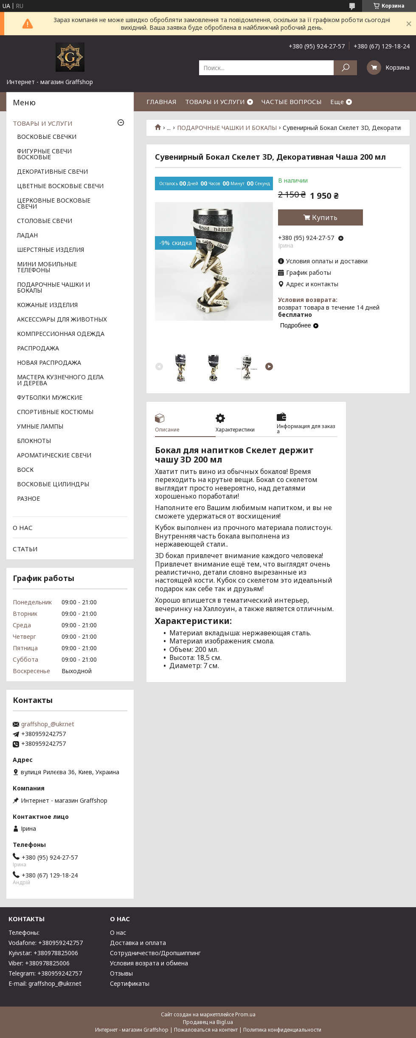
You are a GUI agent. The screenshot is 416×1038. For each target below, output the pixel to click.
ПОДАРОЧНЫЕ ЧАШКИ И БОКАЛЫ (227, 128)
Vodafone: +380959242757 (45, 943)
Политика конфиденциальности (282, 1029)
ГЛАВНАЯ (161, 101)
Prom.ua (245, 1014)
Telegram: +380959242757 (45, 973)
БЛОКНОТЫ (34, 441)
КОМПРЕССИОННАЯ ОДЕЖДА (60, 334)
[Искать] (345, 67)
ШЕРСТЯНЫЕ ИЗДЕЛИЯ (50, 250)
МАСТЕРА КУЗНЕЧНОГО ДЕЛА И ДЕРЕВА (60, 380)
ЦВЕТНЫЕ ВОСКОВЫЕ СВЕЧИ (60, 186)
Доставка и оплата (138, 943)
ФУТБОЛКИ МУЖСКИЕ (49, 398)
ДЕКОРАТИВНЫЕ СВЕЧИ (52, 172)
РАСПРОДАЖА (38, 348)
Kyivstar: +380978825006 (43, 953)
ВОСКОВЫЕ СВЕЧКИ (46, 137)
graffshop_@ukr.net (47, 724)
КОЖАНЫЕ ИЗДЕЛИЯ (47, 305)
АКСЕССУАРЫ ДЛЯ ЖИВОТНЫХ (62, 319)
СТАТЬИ (25, 548)
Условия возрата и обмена (149, 963)
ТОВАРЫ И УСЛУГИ (215, 101)
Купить (324, 217)
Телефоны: (23, 932)
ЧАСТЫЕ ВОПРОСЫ (291, 101)
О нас (118, 932)
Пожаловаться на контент (206, 1029)
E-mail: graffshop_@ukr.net (45, 983)
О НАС (23, 527)
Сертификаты (129, 983)
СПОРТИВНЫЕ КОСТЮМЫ (55, 412)
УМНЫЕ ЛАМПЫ (40, 426)
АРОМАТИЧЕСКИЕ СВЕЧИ (54, 455)
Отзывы (121, 973)
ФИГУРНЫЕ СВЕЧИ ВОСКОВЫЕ (44, 154)
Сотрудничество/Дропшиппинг (155, 953)
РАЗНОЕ (28, 499)
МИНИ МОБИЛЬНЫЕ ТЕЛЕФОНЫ (47, 267)
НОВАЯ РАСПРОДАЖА (49, 363)
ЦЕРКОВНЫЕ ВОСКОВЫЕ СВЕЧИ (53, 203)
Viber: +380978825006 (39, 963)
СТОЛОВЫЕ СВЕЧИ (44, 221)
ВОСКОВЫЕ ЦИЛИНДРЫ (53, 484)
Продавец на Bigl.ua (208, 1022)
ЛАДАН (27, 235)
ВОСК (25, 470)
